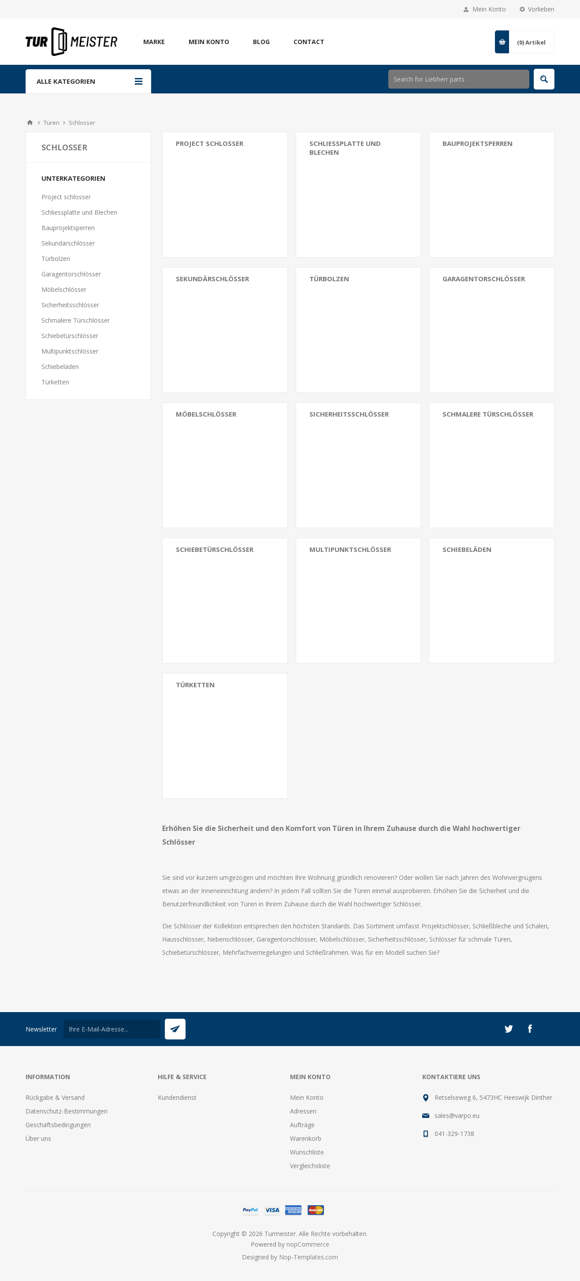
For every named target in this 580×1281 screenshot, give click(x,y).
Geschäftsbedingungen (58, 1125)
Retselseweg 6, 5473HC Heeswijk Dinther (493, 1097)
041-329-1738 (454, 1133)
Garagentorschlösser (483, 278)
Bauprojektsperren (477, 143)
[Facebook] (530, 1029)
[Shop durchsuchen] (458, 79)
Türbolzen (329, 278)
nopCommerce (307, 1244)
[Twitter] (509, 1029)
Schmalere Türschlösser (487, 414)
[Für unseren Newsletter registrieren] (111, 1029)
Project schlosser (209, 143)
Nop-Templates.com (308, 1257)
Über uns (38, 1138)
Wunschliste (307, 1152)
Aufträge (302, 1125)
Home (30, 122)
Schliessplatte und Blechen (345, 147)
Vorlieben (541, 9)
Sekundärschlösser (212, 278)
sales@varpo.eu (457, 1115)
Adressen (303, 1111)
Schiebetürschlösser (214, 549)
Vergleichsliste (310, 1166)
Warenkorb (305, 1138)
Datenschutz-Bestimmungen (67, 1111)
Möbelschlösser (206, 414)
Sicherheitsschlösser (349, 414)
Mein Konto (489, 9)
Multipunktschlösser (350, 549)
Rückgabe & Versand (55, 1097)
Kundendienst (177, 1097)
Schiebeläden (466, 549)
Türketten (195, 684)
